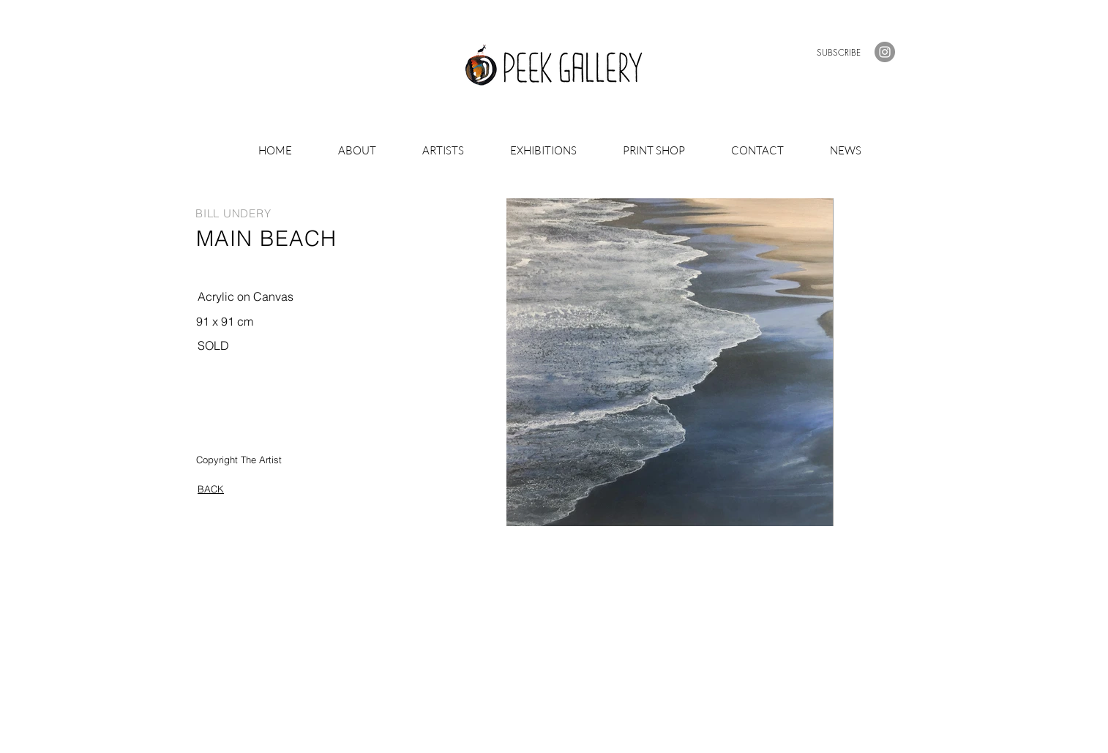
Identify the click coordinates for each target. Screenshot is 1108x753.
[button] (839, 52)
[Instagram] (885, 52)
